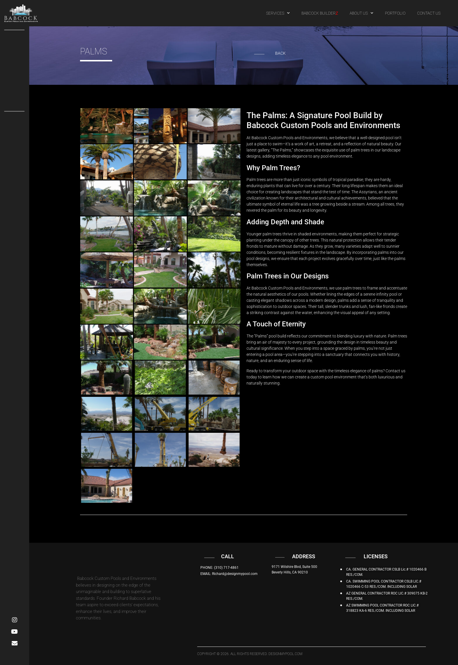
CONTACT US (428, 13)
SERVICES (278, 13)
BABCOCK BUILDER (319, 13)
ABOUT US (361, 13)
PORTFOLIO (395, 13)
